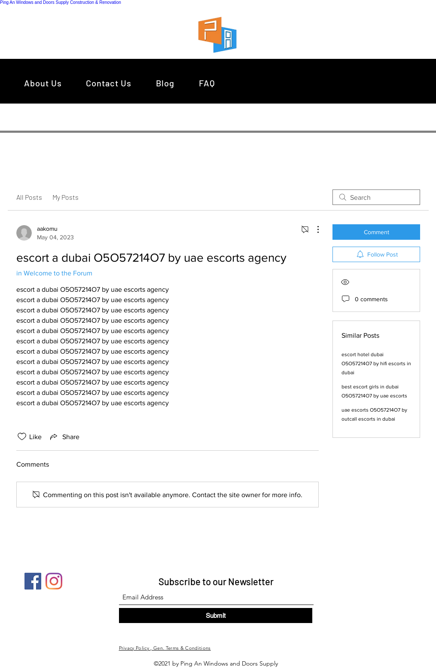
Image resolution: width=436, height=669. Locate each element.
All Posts (29, 197)
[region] (219, 34)
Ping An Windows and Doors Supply (34, 2)
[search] (376, 197)
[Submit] (215, 615)
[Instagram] (54, 581)
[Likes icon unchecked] (21, 436)
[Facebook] (32, 581)
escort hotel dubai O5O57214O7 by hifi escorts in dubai (376, 363)
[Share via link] (64, 436)
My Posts (65, 197)
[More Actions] (313, 229)
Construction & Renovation (95, 2)
